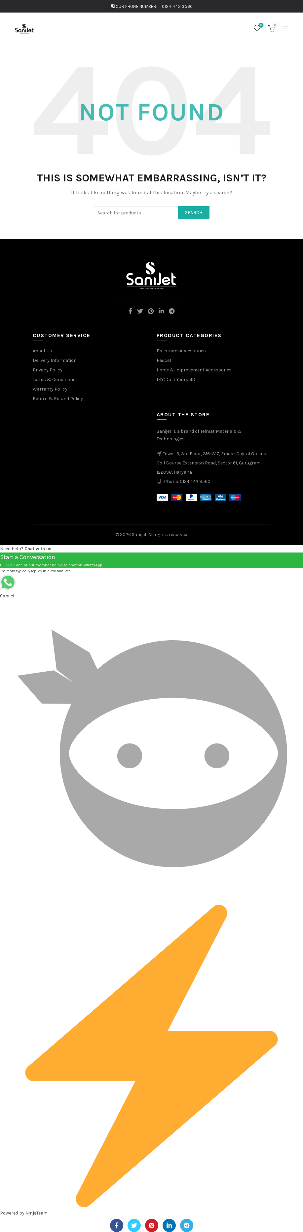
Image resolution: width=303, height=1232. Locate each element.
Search (194, 212)
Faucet (164, 360)
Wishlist (260, 25)
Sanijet (139, 534)
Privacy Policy (47, 370)
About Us (42, 351)
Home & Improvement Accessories (194, 370)
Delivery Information (55, 360)
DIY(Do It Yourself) (176, 379)
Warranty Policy (50, 389)
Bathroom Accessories (181, 351)
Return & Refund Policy (58, 398)
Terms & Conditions (54, 379)
